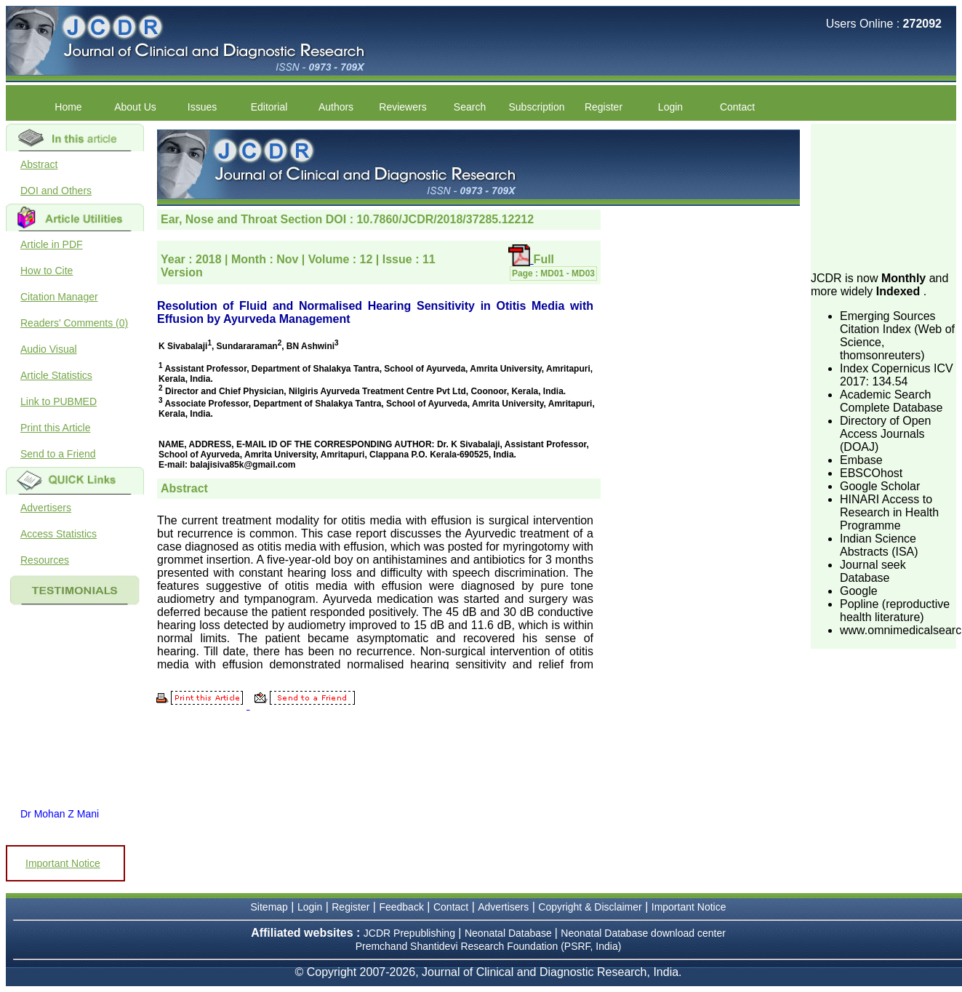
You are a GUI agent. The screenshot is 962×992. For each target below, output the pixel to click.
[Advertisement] (883, 196)
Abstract (38, 164)
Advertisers (45, 507)
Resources (44, 560)
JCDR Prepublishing (409, 933)
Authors (335, 107)
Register (603, 107)
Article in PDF (51, 244)
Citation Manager (59, 297)
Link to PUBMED (58, 401)
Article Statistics (56, 375)
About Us (135, 107)
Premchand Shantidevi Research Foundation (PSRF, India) (489, 946)
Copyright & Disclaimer (589, 907)
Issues (202, 107)
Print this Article (55, 427)
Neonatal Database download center (643, 933)
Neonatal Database (510, 933)
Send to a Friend (58, 454)
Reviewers (402, 107)
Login (670, 107)
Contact (737, 107)
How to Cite (46, 270)
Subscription (536, 107)
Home (68, 107)
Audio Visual (48, 349)
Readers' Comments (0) (74, 323)
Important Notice (62, 863)
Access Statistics (58, 534)
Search (470, 107)
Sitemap (269, 907)
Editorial (269, 107)
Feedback (401, 907)
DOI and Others (56, 190)
